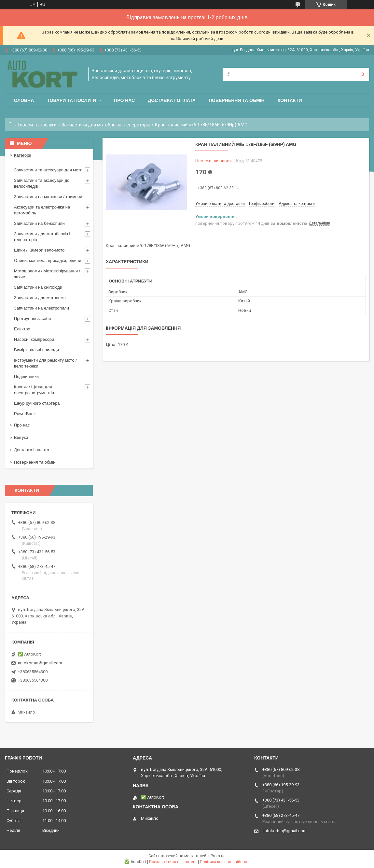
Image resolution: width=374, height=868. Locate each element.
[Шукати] (362, 74)
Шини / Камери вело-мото (39, 250)
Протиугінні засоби (32, 318)
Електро (22, 328)
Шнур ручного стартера (37, 403)
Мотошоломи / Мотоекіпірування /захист (47, 273)
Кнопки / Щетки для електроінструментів (34, 389)
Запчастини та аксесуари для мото (48, 169)
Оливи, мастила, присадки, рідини (47, 260)
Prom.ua (218, 856)
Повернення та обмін (237, 100)
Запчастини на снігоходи (38, 287)
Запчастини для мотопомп (40, 297)
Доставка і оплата (172, 100)
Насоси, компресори (34, 339)
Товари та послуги (71, 100)
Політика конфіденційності (225, 862)
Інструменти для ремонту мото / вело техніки (45, 363)
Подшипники (26, 376)
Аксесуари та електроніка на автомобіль (42, 210)
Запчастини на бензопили (39, 223)
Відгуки (21, 437)
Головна (22, 100)
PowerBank (24, 413)
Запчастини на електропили (41, 308)
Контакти (290, 100)
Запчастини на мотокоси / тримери (48, 196)
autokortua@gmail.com (40, 662)
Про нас (124, 100)
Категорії (22, 155)
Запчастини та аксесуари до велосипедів (41, 183)
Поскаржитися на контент (173, 862)
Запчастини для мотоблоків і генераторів (106, 124)
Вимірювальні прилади (36, 349)
